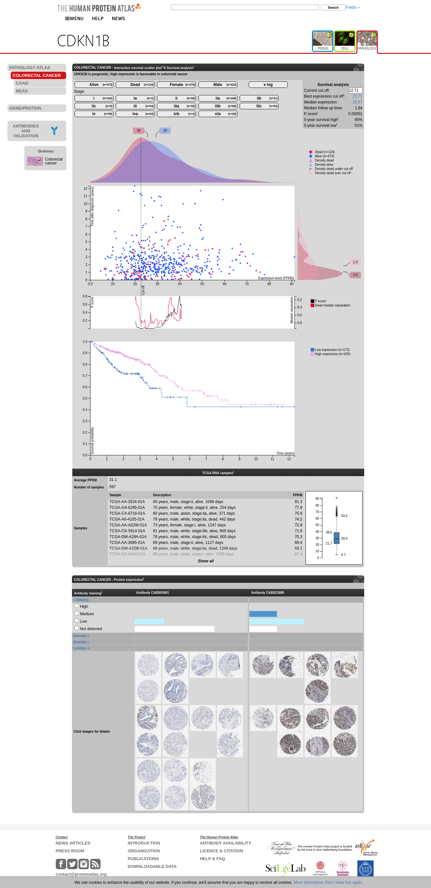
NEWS (118, 18)
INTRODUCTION (144, 843)
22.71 (357, 96)
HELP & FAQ (212, 858)
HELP (97, 18)
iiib (225, 106)
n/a (225, 114)
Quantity (79, 642)
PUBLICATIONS (143, 858)
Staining (82, 600)
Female (182, 84)
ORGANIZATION (144, 850)
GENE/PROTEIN (25, 108)
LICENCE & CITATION (221, 850)
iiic (267, 106)
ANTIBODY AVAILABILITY (225, 843)
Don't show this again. (344, 882)
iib (267, 98)
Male (224, 84)
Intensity (79, 636)
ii (185, 98)
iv (102, 114)
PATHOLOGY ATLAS (29, 67)
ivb (184, 114)
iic (102, 106)
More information (308, 882)
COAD (22, 83)
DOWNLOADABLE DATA (152, 866)
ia (144, 98)
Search (333, 7)
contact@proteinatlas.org (81, 874)
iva (143, 114)
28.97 (357, 102)
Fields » (353, 7)
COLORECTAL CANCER (37, 75)
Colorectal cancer (54, 161)
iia (226, 98)
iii (144, 106)
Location (80, 648)
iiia (184, 106)
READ (22, 91)
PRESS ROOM (70, 850)
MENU (74, 18)
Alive (100, 84)
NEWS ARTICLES (73, 843)
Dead (142, 84)
